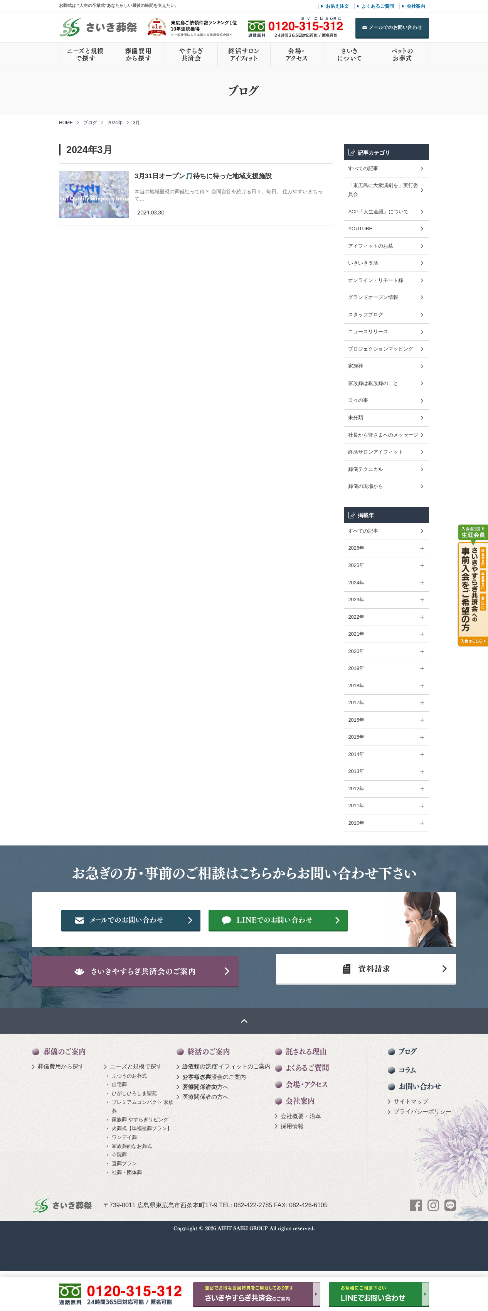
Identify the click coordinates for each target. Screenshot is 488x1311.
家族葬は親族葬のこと (373, 383)
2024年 (115, 122)
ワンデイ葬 (124, 1174)
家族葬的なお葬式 (132, 1183)
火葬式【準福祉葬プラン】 (142, 1165)
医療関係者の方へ (205, 1123)
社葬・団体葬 (127, 1209)
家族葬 (355, 366)
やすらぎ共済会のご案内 (214, 1113)
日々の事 (358, 400)
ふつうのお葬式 (129, 1112)
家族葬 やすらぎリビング (140, 1156)
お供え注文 (337, 6)
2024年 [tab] (356, 582)
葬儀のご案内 (64, 1088)
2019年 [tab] (356, 668)
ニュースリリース (368, 331)
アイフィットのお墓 (370, 246)
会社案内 (416, 6)
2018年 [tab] (356, 685)
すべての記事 (363, 168)
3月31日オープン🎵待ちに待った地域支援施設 (203, 176)
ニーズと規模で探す (85, 54)
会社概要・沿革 (301, 1152)
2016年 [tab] (356, 720)
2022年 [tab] (356, 617)
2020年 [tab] (356, 651)
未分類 (355, 417)
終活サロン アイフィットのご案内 (226, 1103)
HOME (66, 122)
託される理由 (306, 1088)
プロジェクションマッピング (380, 349)
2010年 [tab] (356, 823)
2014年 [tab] (356, 754)
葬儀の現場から (365, 486)
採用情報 (292, 1162)
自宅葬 (119, 1121)
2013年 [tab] (356, 771)
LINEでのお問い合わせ (292, 945)
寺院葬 (119, 1192)
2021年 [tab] (356, 634)
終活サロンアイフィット (244, 54)
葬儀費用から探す (138, 54)
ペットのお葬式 (402, 54)
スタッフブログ (365, 314)
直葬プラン (124, 1200)
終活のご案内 (208, 1088)
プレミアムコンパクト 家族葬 (142, 1143)
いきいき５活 (363, 263)
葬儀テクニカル (365, 469)
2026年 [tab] (356, 548)
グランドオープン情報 (373, 297)
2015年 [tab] (356, 737)
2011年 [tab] (356, 805)
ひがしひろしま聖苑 (134, 1130)
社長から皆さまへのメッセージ (383, 435)
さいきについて (349, 54)
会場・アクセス (297, 54)
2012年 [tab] (356, 788)
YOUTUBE (360, 228)
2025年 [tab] (356, 565)
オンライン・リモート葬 (375, 280)
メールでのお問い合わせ (395, 27)
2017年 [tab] (356, 702)
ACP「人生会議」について (378, 211)
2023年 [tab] (356, 599)
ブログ (90, 122)
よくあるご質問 (378, 6)
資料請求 (363, 1001)
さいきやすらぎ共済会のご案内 (149, 1001)
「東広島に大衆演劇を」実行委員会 (383, 189)
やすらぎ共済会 (191, 54)
